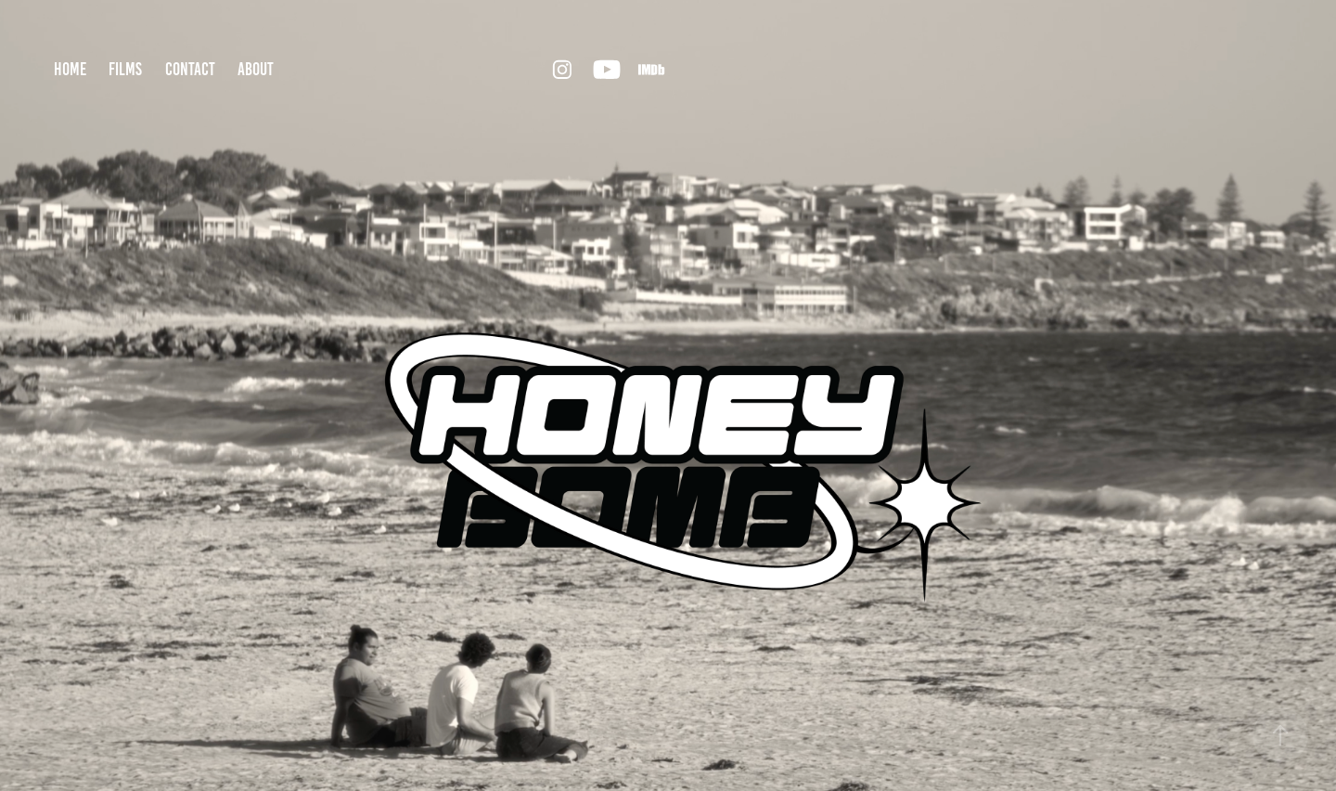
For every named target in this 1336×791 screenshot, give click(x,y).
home (70, 69)
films (125, 69)
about (256, 69)
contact (190, 69)
